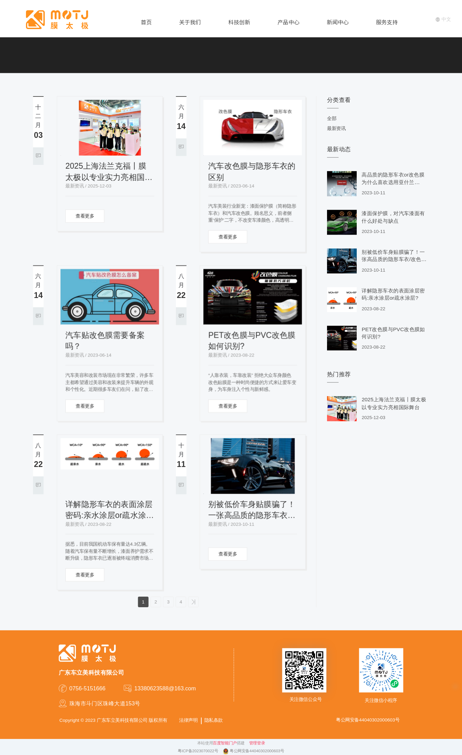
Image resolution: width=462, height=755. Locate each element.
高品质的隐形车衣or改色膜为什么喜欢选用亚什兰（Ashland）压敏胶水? (393, 182)
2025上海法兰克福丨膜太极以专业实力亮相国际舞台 (108, 172)
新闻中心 (338, 22)
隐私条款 (213, 720)
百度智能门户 (225, 743)
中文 (443, 19)
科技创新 (239, 22)
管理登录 (257, 743)
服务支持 (387, 22)
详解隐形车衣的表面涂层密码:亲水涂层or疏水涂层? (108, 510)
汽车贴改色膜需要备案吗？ (105, 341)
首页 (146, 22)
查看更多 (85, 216)
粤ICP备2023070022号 (198, 751)
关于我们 (190, 22)
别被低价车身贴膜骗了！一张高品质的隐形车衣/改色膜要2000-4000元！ (252, 510)
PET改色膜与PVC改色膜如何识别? (252, 341)
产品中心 (288, 22)
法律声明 (188, 720)
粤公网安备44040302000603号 (257, 751)
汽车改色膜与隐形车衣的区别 (252, 171)
